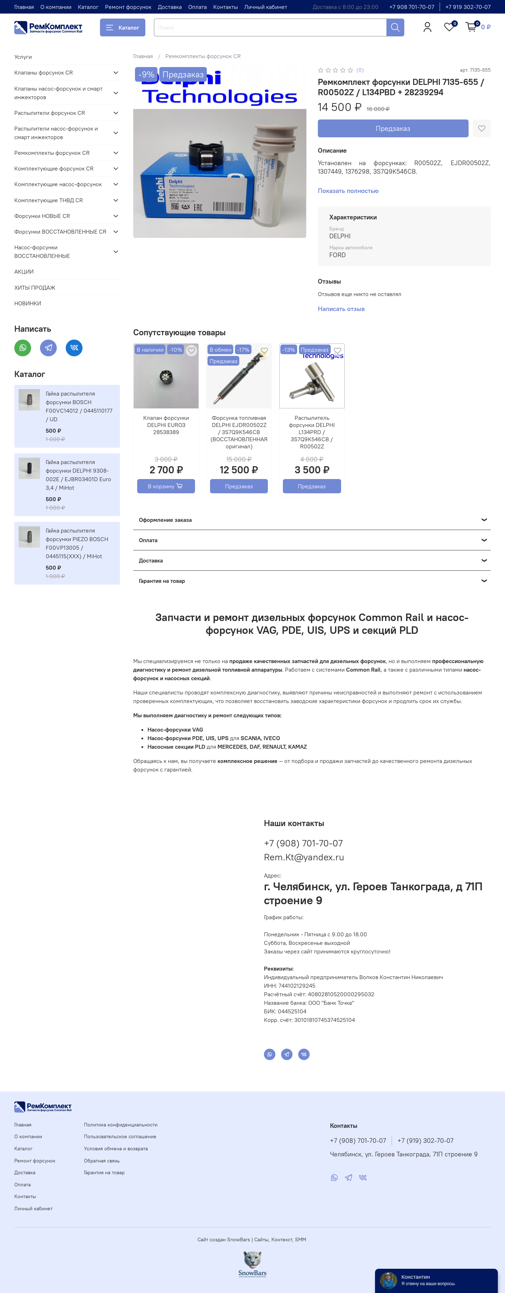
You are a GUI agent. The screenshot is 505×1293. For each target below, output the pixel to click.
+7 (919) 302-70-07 (426, 1141)
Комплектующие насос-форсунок (58, 184)
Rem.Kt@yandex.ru (304, 857)
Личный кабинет (265, 6)
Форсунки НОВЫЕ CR (42, 215)
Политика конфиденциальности (121, 1124)
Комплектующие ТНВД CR (48, 200)
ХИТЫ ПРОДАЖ (34, 287)
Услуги (23, 56)
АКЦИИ (24, 271)
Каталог (88, 6)
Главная (24, 6)
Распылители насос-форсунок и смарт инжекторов (56, 133)
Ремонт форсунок (128, 6)
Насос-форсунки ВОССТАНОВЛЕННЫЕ (42, 251)
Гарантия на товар (104, 1172)
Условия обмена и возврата (116, 1148)
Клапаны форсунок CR (43, 72)
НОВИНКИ (27, 303)
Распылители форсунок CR (49, 112)
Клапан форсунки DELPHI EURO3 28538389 (166, 425)
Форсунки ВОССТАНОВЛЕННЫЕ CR (60, 231)
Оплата (197, 6)
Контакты (225, 6)
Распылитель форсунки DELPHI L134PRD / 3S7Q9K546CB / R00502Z (312, 432)
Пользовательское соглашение (120, 1136)
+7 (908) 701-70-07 (303, 843)
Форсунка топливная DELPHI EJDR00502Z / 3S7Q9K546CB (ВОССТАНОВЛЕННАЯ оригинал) (239, 432)
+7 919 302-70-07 (468, 6)
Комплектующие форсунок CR (54, 168)
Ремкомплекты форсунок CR (203, 56)
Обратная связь (102, 1160)
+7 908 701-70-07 (411, 6)
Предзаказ (393, 128)
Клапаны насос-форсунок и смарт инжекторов (58, 93)
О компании (55, 6)
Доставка (170, 6)
